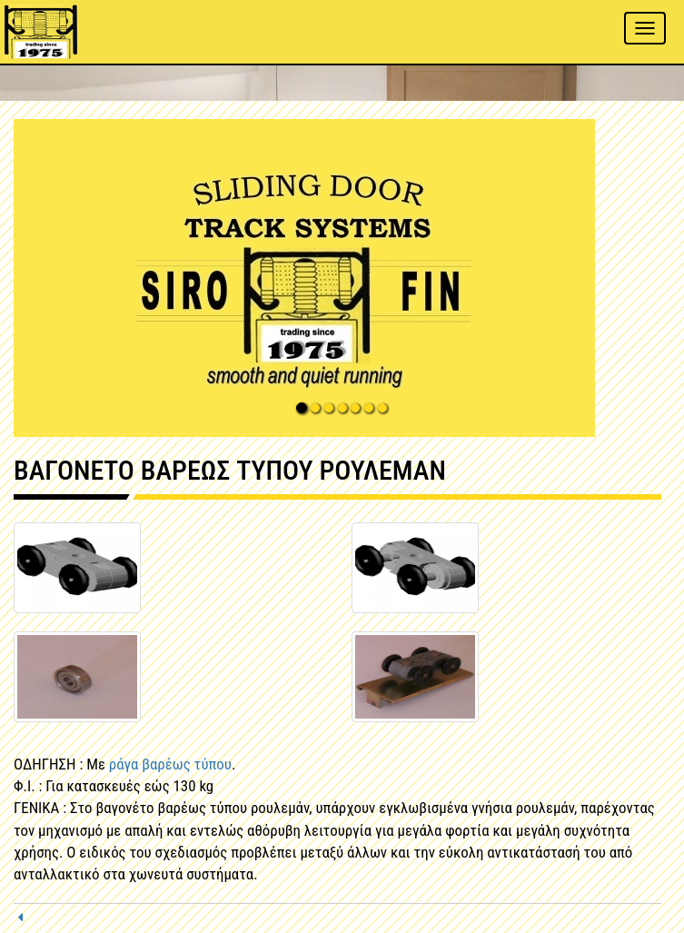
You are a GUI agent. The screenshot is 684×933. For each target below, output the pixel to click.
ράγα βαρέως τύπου (170, 764)
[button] (342, 278)
